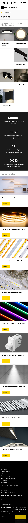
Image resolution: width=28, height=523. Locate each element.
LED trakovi (4, 490)
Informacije (20, 520)
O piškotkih (4, 480)
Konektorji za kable (6, 514)
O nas (2, 473)
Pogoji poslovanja (5, 476)
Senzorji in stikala (5, 502)
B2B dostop (4, 469)
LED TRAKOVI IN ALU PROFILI (9, 486)
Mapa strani (4, 482)
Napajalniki (4, 500)
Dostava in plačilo (5, 471)
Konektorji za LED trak (7, 511)
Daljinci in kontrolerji (6, 504)
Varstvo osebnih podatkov (8, 478)
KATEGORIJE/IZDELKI (9, 7)
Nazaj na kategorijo (6, 12)
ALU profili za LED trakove (8, 492)
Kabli (2, 516)
